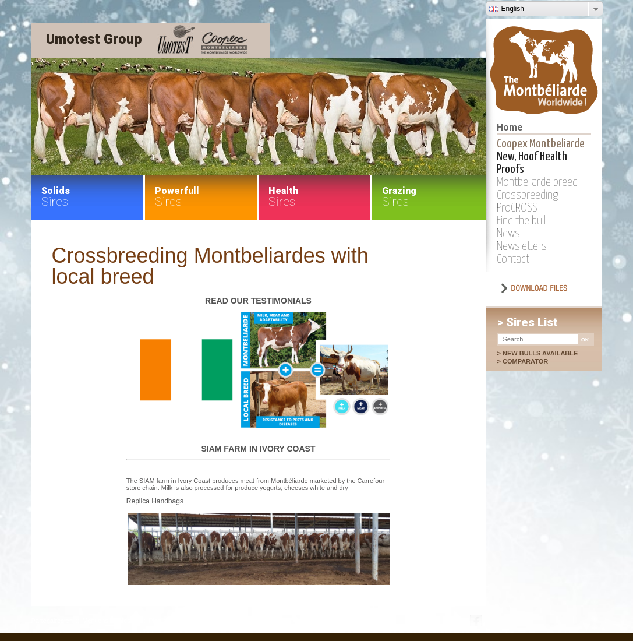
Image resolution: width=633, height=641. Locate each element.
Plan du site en (169, 620)
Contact (513, 259)
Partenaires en (52, 620)
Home (510, 127)
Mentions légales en (110, 620)
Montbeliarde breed (537, 182)
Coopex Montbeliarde (541, 144)
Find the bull (521, 221)
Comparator (531, 361)
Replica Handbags (154, 501)
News (508, 234)
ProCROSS (517, 208)
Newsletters (522, 246)
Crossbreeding (527, 195)
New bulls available (540, 353)
